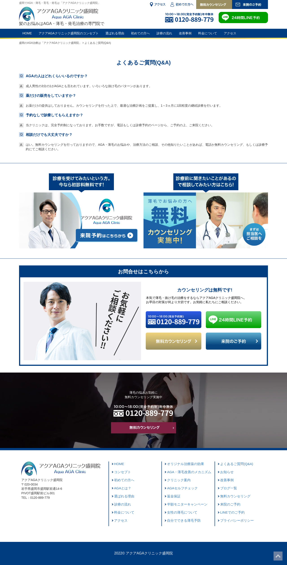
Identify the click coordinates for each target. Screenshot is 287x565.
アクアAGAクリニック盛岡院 (149, 553)
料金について (207, 33)
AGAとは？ (122, 488)
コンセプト (122, 472)
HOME (27, 33)
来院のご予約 (230, 504)
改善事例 (185, 33)
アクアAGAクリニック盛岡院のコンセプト (69, 33)
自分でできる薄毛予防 (184, 520)
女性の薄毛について (182, 512)
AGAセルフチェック (182, 488)
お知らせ (227, 472)
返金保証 (173, 496)
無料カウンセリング (235, 496)
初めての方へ (140, 33)
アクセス (230, 33)
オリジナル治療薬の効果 (185, 464)
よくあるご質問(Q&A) (236, 464)
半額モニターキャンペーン (187, 504)
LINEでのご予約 (232, 512)
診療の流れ (164, 33)
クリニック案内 (179, 480)
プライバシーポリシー (237, 520)
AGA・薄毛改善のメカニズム (189, 472)
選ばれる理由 (114, 33)
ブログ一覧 (228, 488)
